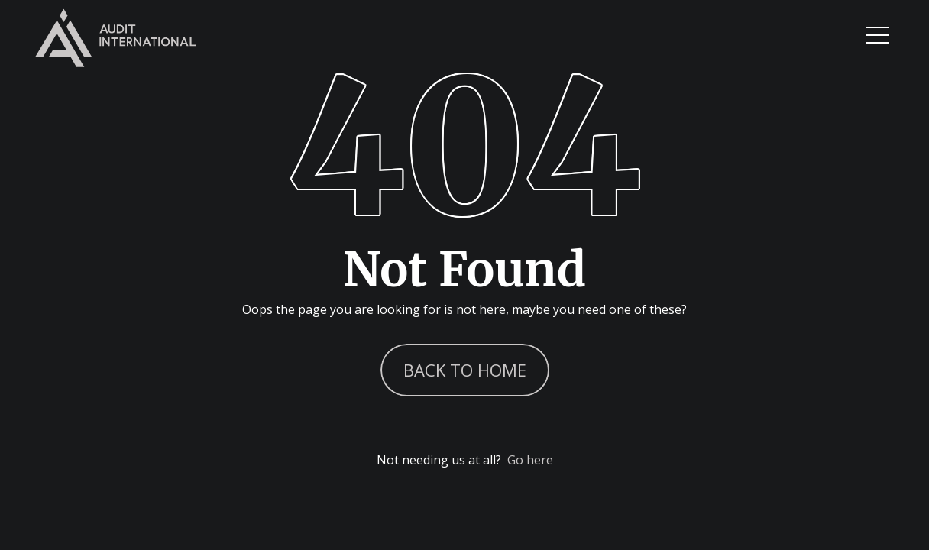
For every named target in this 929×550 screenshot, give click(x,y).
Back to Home (464, 369)
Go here (530, 459)
